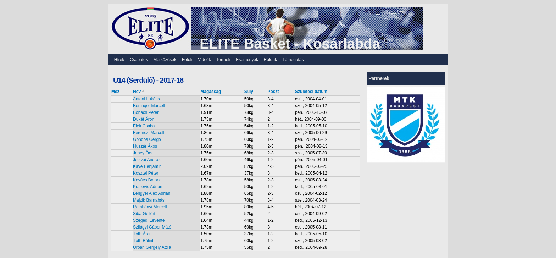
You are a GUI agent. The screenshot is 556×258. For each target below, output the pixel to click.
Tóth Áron (142, 233)
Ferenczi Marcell (148, 132)
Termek (223, 59)
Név (139, 91)
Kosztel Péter (145, 173)
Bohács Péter (146, 112)
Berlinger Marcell (149, 105)
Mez (115, 91)
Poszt (273, 91)
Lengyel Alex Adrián (151, 193)
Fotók (187, 59)
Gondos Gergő (147, 139)
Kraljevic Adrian (147, 186)
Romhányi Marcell (150, 206)
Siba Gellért (144, 213)
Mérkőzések (164, 59)
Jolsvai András (146, 159)
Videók (204, 59)
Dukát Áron (143, 119)
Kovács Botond (147, 179)
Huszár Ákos (145, 146)
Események (247, 59)
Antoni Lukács (146, 99)
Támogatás (293, 59)
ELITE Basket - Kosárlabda (290, 43)
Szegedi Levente (149, 220)
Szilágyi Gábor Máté (152, 227)
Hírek (119, 59)
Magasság (210, 91)
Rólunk (270, 59)
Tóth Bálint (143, 240)
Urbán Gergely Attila (152, 247)
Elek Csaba (144, 125)
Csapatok (139, 59)
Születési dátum (311, 91)
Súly (248, 91)
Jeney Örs (142, 152)
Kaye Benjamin (147, 166)
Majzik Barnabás (149, 200)
